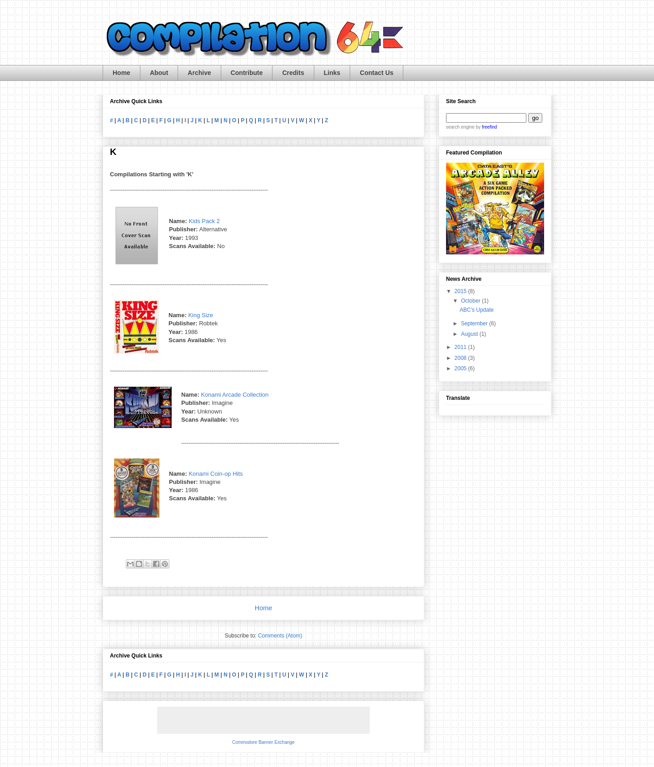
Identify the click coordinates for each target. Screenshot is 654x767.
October (471, 301)
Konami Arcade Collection (234, 394)
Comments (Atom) (280, 636)
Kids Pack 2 (204, 221)
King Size (200, 315)
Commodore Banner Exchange (263, 742)
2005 (461, 368)
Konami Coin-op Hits (215, 473)
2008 (461, 358)
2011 (461, 347)
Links (332, 72)
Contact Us (376, 72)
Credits (293, 72)
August (470, 334)
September (475, 323)
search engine (460, 127)
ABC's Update (477, 310)
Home (121, 72)
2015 (461, 291)
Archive (199, 72)
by (486, 127)
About (159, 72)
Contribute (247, 72)
